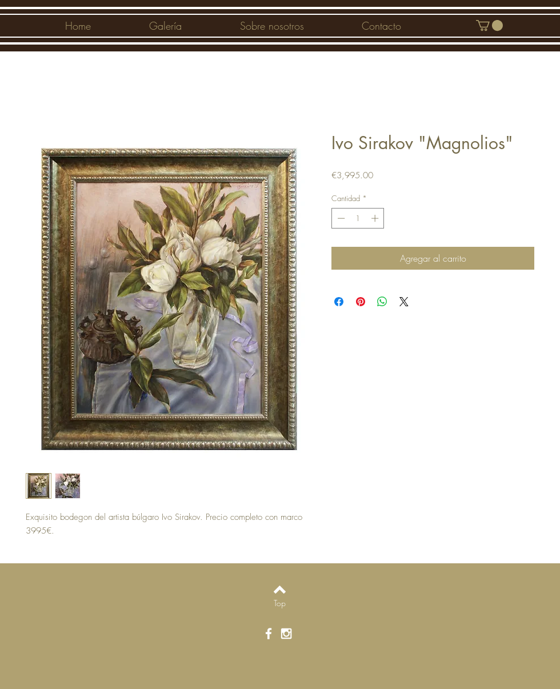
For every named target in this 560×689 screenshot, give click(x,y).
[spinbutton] (358, 218)
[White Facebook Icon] (268, 633)
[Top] (279, 603)
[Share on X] (404, 302)
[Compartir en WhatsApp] (382, 302)
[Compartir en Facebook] (339, 302)
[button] (489, 25)
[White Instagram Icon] (286, 633)
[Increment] (376, 218)
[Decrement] (340, 218)
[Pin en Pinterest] (360, 302)
